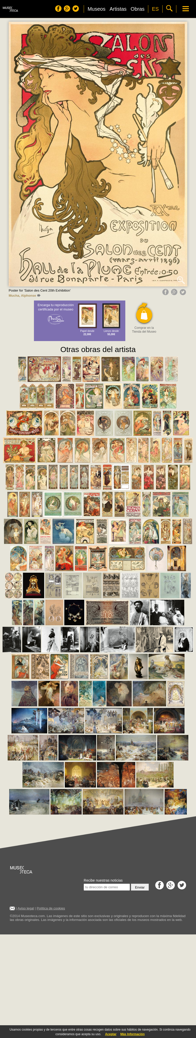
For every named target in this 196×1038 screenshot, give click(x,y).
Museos (96, 9)
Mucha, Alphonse (25, 295)
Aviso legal (26, 908)
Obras (137, 9)
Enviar (140, 887)
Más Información (132, 1034)
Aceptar (111, 1034)
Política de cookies (51, 908)
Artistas (118, 9)
